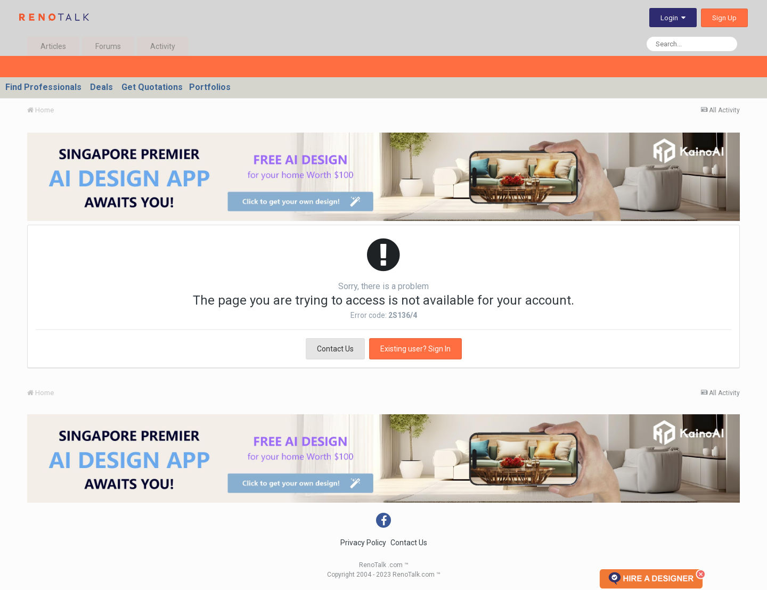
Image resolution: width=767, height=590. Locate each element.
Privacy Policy (363, 542)
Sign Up (724, 18)
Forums (108, 46)
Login (673, 18)
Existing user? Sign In (415, 349)
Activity (162, 46)
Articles (53, 46)
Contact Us (335, 349)
